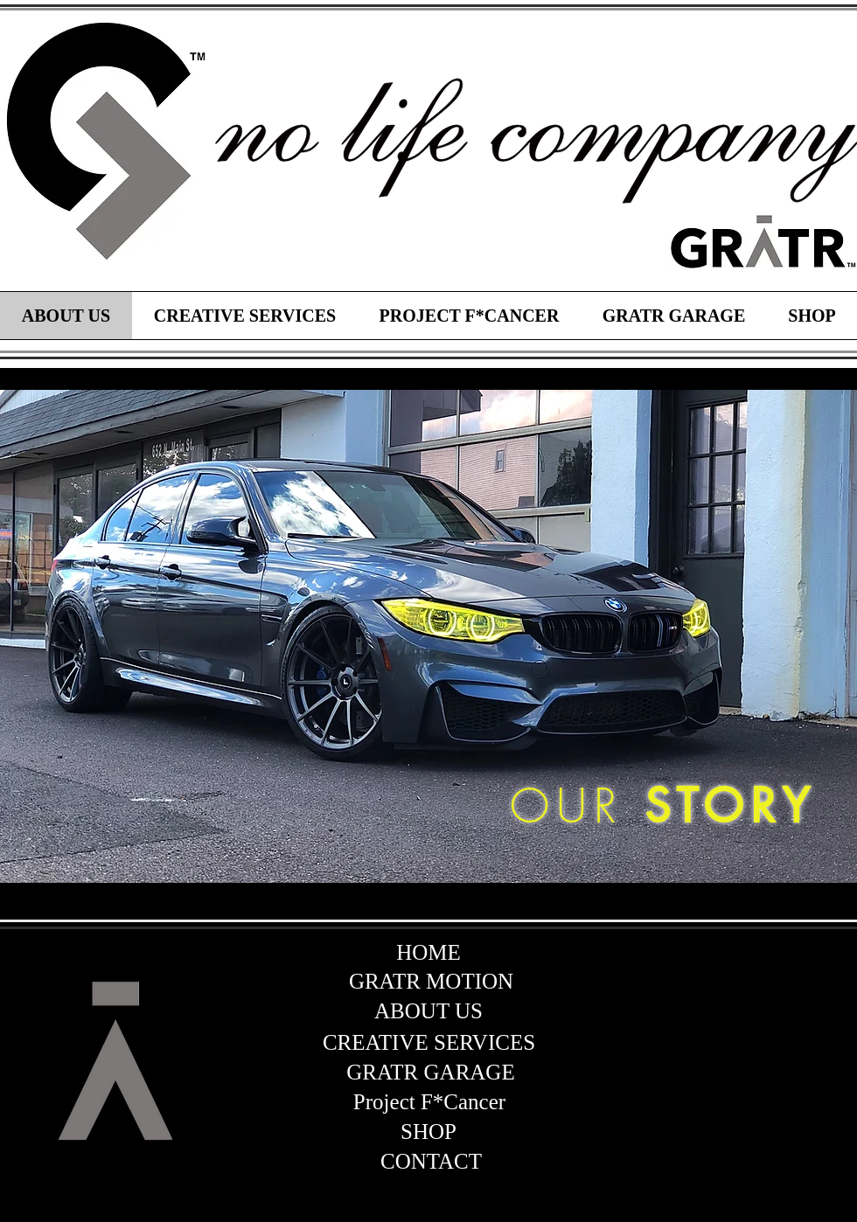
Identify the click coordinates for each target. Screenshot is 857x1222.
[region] (105, 142)
